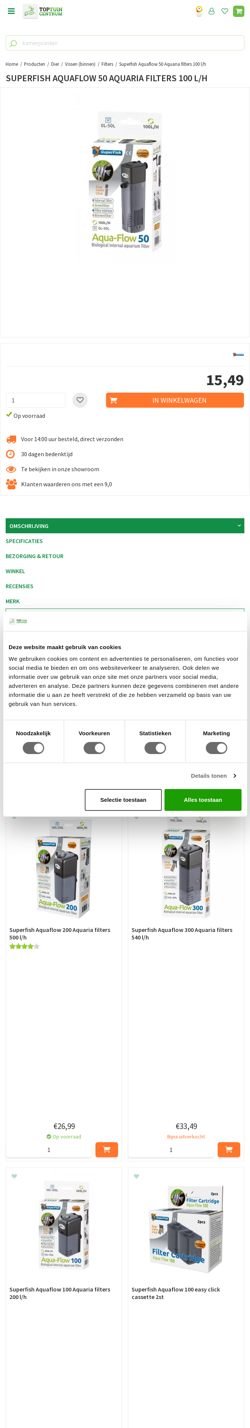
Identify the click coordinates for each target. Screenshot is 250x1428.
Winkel (15, 571)
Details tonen (209, 775)
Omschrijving (28, 526)
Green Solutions (125, 1397)
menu (11, 11)
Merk (13, 601)
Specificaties (24, 541)
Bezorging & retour (35, 556)
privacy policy (164, 1216)
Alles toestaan (203, 800)
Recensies (19, 586)
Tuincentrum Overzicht (125, 1405)
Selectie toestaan (123, 800)
